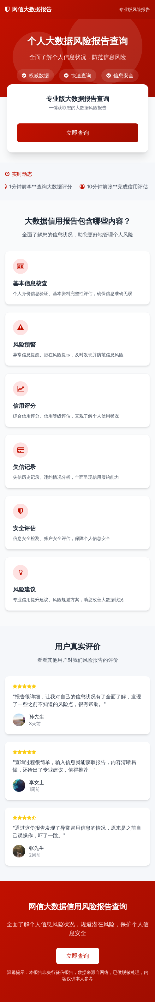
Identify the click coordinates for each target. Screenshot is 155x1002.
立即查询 (77, 132)
